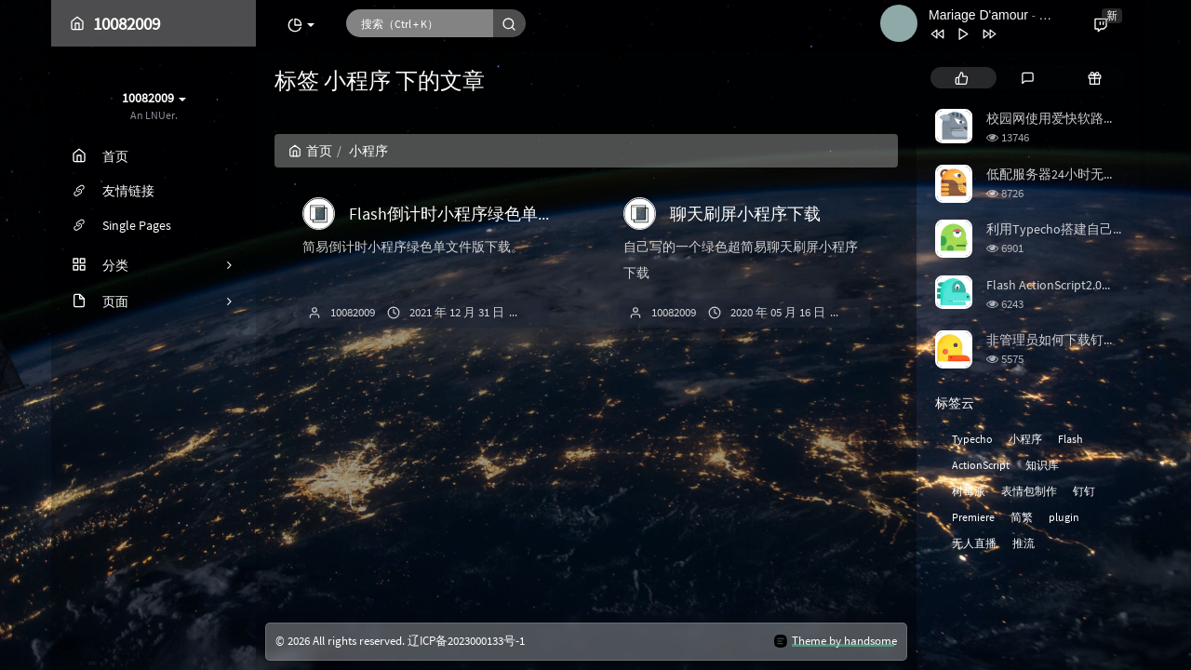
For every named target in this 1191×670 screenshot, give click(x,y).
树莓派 (968, 491)
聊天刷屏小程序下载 (745, 213)
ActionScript (981, 465)
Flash (1070, 439)
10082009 (352, 312)
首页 (310, 150)
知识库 (1042, 465)
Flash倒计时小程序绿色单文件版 (468, 213)
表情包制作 (1029, 491)
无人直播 (974, 543)
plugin (1064, 517)
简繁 (1021, 517)
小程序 (1025, 439)
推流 (1023, 543)
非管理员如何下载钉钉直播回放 (1077, 339)
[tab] (962, 77)
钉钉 (1084, 491)
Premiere (973, 517)
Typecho (972, 439)
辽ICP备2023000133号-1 (466, 641)
